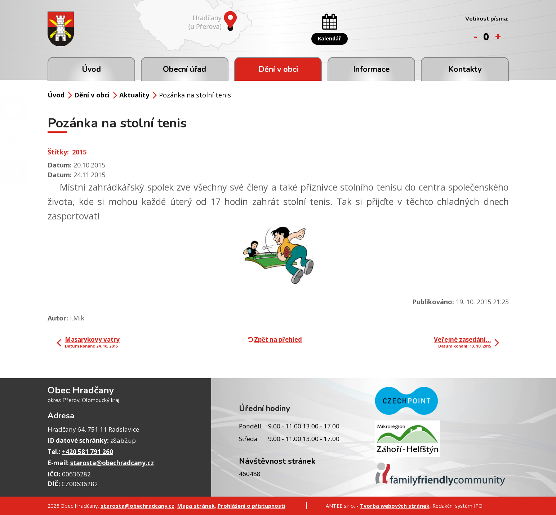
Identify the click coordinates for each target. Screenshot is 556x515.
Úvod (91, 69)
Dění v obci (278, 69)
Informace (371, 69)
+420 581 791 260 (87, 452)
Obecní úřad (184, 69)
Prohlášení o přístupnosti (251, 505)
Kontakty (464, 69)
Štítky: (58, 152)
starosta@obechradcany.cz (112, 463)
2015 (79, 152)
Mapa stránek (196, 505)
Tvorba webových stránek (395, 505)
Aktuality (134, 95)
